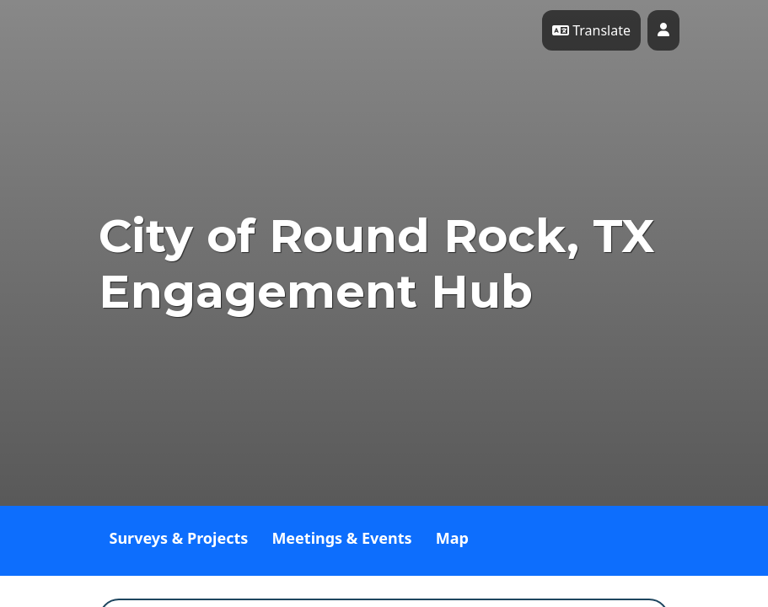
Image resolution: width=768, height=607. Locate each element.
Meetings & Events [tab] (341, 538)
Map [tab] (452, 538)
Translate (591, 30)
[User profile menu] (663, 30)
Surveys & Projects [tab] (179, 538)
